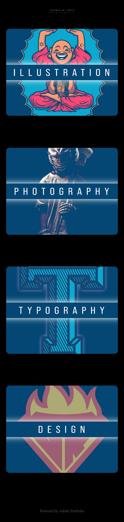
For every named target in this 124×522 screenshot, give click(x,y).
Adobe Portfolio (71, 511)
